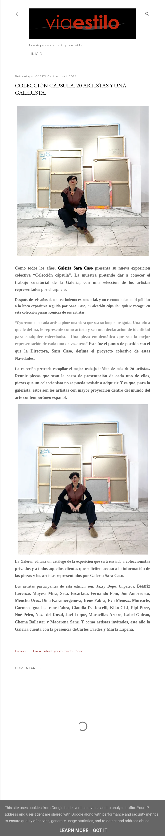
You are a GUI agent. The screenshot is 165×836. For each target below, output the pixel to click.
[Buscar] (147, 13)
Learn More (73, 830)
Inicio (36, 54)
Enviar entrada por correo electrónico (58, 651)
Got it (100, 830)
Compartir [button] (22, 651)
